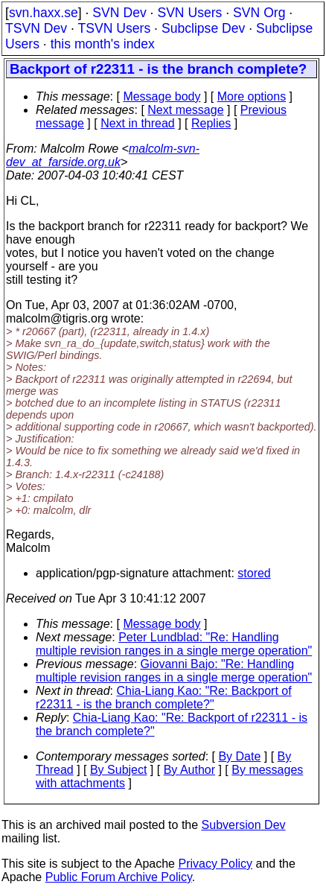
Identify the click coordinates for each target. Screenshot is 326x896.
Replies (211, 123)
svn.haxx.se (43, 12)
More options (252, 96)
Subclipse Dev (203, 28)
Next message (185, 110)
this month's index (103, 43)
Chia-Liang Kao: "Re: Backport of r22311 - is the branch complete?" (164, 697)
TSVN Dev (36, 28)
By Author (189, 769)
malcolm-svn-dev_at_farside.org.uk (102, 155)
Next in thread (137, 123)
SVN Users (189, 12)
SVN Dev (119, 12)
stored (253, 573)
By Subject (118, 769)
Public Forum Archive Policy (118, 877)
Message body (161, 96)
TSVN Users (113, 28)
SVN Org (259, 12)
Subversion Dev (244, 825)
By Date (239, 756)
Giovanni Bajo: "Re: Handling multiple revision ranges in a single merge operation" (174, 671)
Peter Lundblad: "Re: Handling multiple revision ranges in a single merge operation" (174, 644)
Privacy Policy (215, 863)
